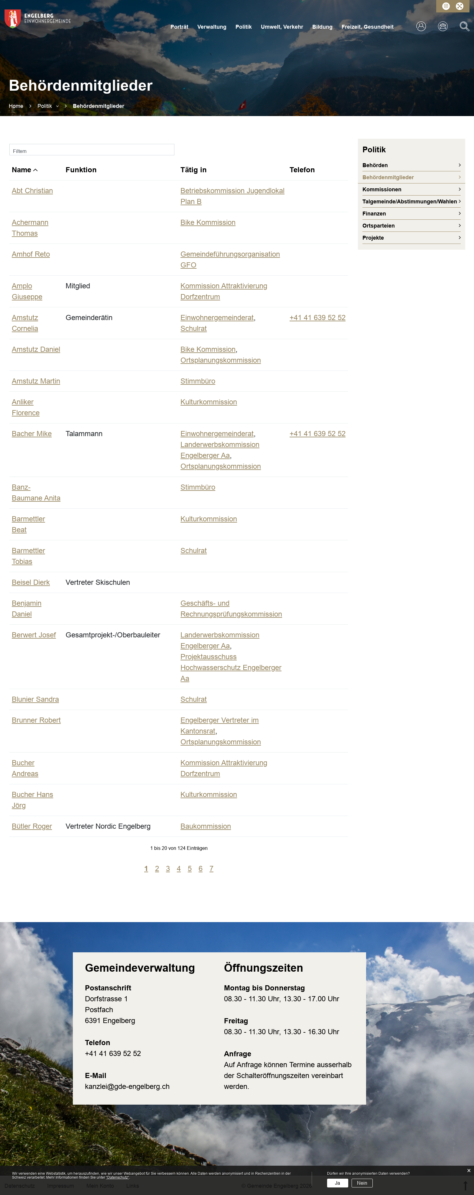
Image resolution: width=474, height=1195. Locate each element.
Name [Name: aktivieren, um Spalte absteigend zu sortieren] (21, 170)
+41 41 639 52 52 (318, 317)
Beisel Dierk (31, 582)
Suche (464, 26)
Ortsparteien (378, 226)
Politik (243, 27)
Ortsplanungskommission (220, 360)
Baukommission (205, 826)
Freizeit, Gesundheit (368, 27)
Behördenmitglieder (404, 177)
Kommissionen (381, 189)
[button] (48, 106)
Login (421, 26)
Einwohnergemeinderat (217, 317)
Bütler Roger (32, 826)
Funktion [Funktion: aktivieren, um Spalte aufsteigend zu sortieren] (81, 170)
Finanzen (374, 214)
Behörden (375, 165)
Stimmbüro (197, 381)
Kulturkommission (208, 402)
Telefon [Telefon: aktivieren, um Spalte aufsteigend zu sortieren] (302, 170)
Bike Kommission (207, 222)
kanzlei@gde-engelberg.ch (127, 1086)
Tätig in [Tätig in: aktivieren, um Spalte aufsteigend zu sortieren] (193, 170)
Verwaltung (211, 27)
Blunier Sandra (35, 699)
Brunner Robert (36, 720)
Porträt (179, 27)
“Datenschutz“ (117, 1177)
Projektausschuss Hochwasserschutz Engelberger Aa (230, 667)
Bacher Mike (32, 433)
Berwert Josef (34, 635)
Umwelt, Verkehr (282, 27)
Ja (337, 1183)
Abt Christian (32, 190)
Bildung (322, 27)
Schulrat (193, 328)
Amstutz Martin (36, 381)
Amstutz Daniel (36, 349)
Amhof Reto (31, 254)
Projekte (373, 238)
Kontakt (443, 26)
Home (16, 106)
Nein (362, 1183)
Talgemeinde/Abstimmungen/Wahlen (409, 202)
